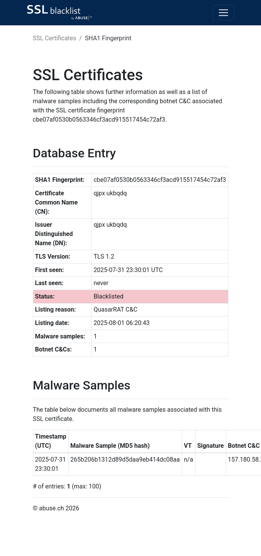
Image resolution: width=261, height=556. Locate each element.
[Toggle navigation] (223, 12)
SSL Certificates (54, 38)
